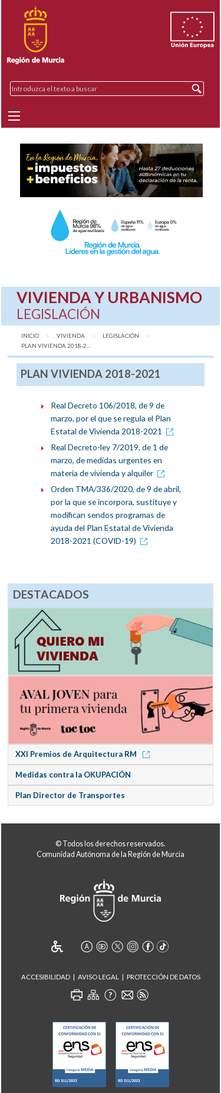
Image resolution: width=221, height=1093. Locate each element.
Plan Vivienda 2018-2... (55, 346)
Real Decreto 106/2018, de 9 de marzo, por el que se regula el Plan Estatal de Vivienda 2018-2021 (114, 418)
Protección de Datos (163, 977)
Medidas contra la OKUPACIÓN (73, 774)
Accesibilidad (45, 977)
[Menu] (14, 116)
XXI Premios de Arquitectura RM (84, 754)
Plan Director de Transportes (70, 795)
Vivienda (71, 336)
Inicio (30, 336)
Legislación (121, 336)
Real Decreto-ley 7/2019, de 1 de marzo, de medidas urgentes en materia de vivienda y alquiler (110, 460)
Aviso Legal (98, 977)
